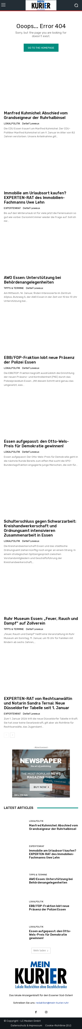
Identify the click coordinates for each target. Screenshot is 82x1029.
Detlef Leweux (30, 123)
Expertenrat (12, 208)
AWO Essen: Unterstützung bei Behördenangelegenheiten (32, 279)
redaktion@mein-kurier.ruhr (52, 1002)
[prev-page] (6, 735)
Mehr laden (41, 950)
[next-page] (12, 735)
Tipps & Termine (14, 288)
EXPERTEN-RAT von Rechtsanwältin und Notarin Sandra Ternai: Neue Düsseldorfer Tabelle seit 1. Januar (38, 703)
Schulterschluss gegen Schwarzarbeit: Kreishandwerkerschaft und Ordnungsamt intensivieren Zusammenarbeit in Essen (40, 528)
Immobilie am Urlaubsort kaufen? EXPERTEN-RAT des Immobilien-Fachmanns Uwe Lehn (35, 198)
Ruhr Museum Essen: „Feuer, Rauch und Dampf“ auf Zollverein (41, 621)
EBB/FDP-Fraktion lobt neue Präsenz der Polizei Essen (49, 907)
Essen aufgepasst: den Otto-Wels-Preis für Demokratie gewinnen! (36, 443)
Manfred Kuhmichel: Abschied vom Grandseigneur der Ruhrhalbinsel (36, 115)
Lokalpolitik (12, 123)
